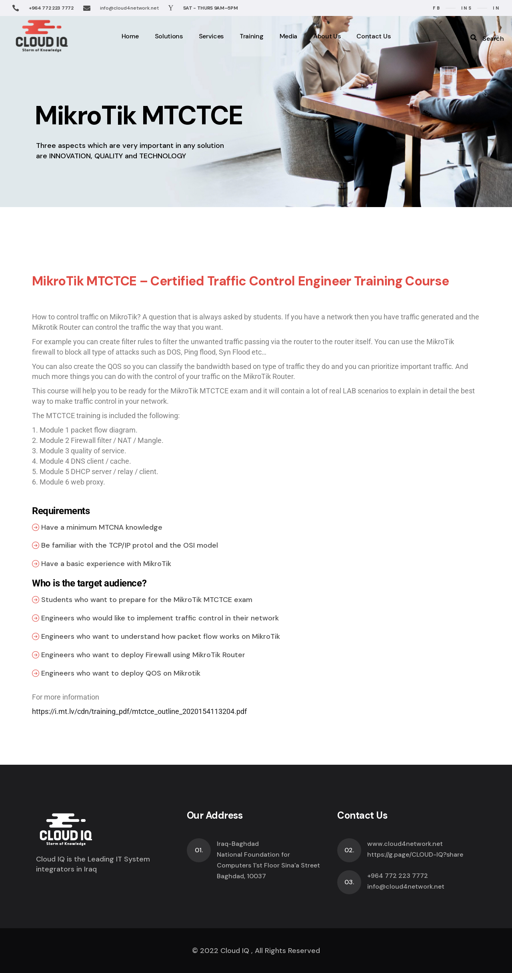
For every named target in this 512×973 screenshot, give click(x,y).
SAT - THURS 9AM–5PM (210, 8)
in (496, 8)
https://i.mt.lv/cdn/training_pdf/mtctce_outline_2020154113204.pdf (139, 711)
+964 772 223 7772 (51, 8)
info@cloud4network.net (129, 8)
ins (466, 8)
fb (437, 8)
